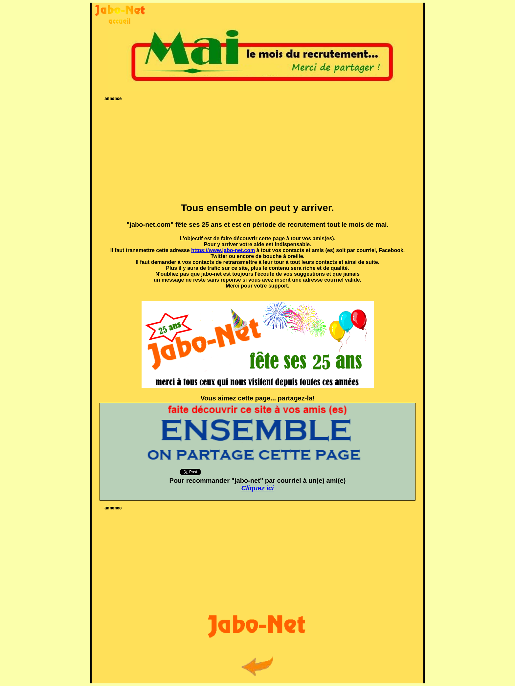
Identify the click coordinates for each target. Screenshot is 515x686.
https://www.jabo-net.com (223, 250)
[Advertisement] (257, 149)
